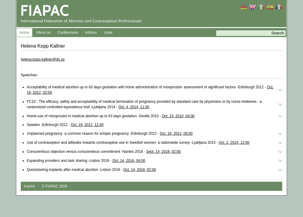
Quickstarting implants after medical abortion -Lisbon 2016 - (91, 170)
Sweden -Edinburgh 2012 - (65, 125)
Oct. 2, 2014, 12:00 (234, 142)
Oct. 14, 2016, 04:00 (128, 161)
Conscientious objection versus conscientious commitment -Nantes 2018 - (104, 151)
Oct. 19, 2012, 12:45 (87, 125)
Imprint (29, 186)
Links (108, 32)
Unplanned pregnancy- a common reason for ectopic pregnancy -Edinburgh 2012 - (109, 133)
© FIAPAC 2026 (54, 186)
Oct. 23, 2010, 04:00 (178, 116)
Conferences (68, 32)
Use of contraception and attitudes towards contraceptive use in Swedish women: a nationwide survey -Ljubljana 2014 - (138, 142)
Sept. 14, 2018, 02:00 (163, 151)
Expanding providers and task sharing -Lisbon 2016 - (86, 161)
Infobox (91, 32)
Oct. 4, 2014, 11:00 (133, 107)
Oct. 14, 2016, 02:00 (139, 170)
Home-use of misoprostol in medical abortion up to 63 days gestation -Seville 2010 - (111, 116)
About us (43, 32)
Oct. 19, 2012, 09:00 (176, 133)
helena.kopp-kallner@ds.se (43, 59)
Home (24, 32)
